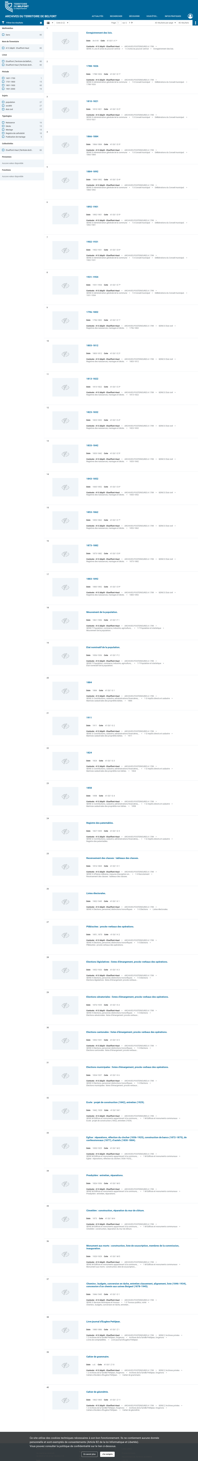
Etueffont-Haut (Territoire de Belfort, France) (24, 65)
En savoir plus (89, 1454)
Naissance (10, 122)
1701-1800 (10, 82)
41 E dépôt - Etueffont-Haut (17, 48)
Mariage (9, 130)
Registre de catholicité (15, 133)
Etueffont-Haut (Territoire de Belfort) (21, 150)
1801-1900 (10, 85)
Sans (8, 35)
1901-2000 (10, 89)
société (9, 106)
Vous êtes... (152, 16)
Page (113, 23)
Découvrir (134, 16)
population (10, 102)
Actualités (97, 16)
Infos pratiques (173, 16)
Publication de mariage (15, 137)
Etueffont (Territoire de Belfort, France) (22, 61)
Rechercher (116, 16)
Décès (8, 126)
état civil (9, 109)
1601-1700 (10, 78)
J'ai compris (107, 1454)
